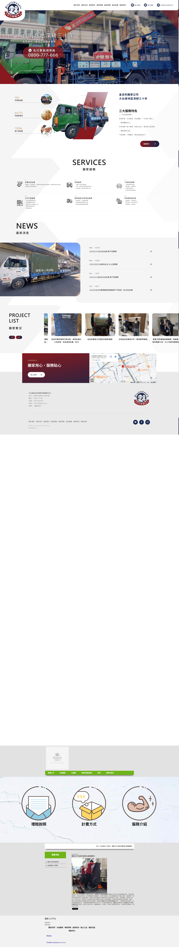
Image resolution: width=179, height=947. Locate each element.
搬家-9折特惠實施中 (53, 862)
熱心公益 (84, 927)
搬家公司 (116, 902)
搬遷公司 (51, 773)
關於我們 (51, 927)
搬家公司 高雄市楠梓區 (102, 894)
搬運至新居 (110, 773)
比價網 (73, 773)
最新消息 (92, 927)
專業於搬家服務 (86, 773)
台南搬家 (59, 927)
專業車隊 (68, 927)
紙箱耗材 (76, 927)
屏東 (99, 773)
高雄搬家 (63, 773)
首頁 (97, 846)
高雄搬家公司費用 (105, 846)
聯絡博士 (72, 931)
